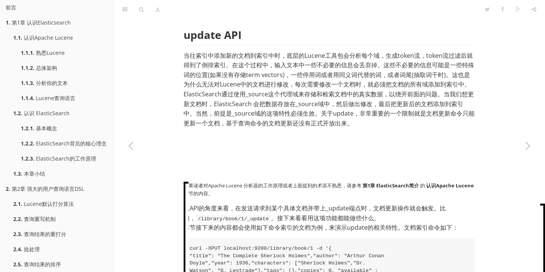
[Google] (518, 9)
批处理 (26, 249)
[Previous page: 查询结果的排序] (131, 145)
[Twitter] (487, 9)
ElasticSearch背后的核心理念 (64, 143)
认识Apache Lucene (43, 37)
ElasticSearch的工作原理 (58, 158)
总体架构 (39, 67)
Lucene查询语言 (48, 98)
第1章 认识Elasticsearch (38, 22)
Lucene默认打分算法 (43, 203)
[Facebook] (502, 9)
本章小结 (29, 173)
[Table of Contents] (125, 9)
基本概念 (39, 128)
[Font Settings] (157, 9)
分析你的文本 (44, 83)
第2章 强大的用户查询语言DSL (45, 188)
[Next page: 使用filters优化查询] (528, 145)
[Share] (534, 9)
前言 (11, 7)
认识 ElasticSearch (41, 113)
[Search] (141, 9)
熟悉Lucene (43, 52)
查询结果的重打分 (39, 234)
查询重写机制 (34, 219)
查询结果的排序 (37, 264)
